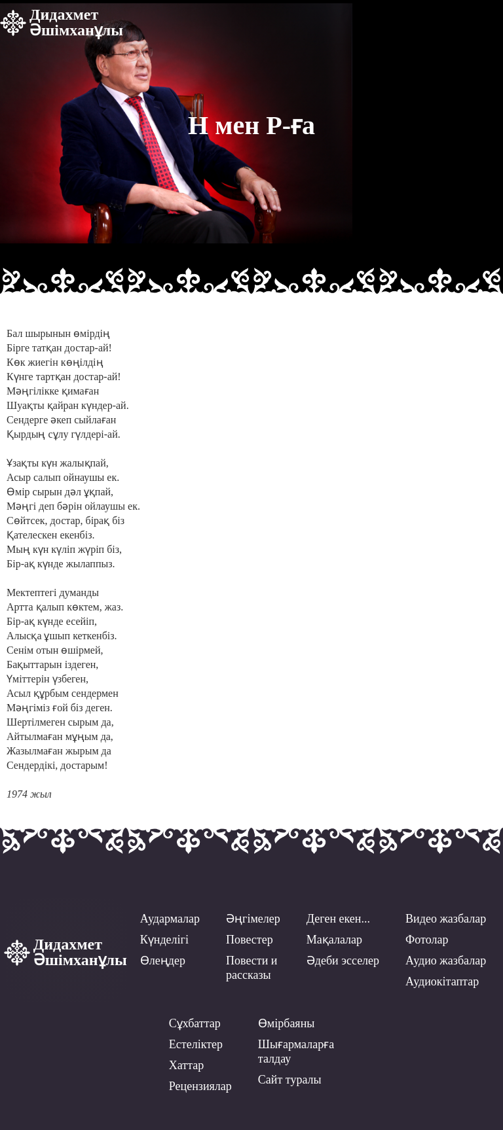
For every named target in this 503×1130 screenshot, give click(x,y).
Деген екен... (338, 918)
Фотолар (426, 939)
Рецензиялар (200, 1086)
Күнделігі (164, 939)
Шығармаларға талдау (296, 1051)
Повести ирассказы (251, 967)
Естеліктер (196, 1044)
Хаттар (186, 1065)
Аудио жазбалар (445, 960)
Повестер (249, 939)
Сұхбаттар (195, 1023)
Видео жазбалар (445, 918)
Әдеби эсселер (343, 960)
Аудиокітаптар (442, 981)
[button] (483, 20)
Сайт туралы (290, 1079)
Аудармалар (170, 918)
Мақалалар (334, 939)
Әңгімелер (253, 918)
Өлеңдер (162, 960)
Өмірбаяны (286, 1023)
